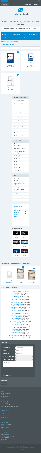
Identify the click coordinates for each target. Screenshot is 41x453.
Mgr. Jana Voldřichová (17, 332)
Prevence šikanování (5, 434)
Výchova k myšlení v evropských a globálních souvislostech (19, 189)
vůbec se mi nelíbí (17, 218)
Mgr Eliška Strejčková (17, 318)
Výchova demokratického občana (20, 184)
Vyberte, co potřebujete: (8, 359)
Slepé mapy (17, 109)
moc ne (15, 216)
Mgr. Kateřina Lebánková (17, 337)
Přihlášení (4, 1)
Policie (10, 65)
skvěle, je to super (17, 210)
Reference (3, 394)
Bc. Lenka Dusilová (16, 296)
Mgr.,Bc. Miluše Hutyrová (17, 305)
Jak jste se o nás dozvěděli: (9, 356)
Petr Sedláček (16, 293)
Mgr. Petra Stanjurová (17, 312)
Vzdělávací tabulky (18, 103)
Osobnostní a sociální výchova (19, 179)
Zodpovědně (4, 439)
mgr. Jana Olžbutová (17, 298)
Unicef (2, 413)
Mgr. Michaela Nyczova (17, 329)
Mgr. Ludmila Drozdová (16, 302)
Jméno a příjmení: (7, 347)
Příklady (3, 440)
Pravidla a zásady (5, 427)
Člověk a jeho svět (18, 155)
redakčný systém (19, 447)
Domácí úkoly (17, 132)
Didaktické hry (17, 112)
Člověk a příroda (18, 158)
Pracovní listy (17, 115)
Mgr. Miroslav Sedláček (17, 315)
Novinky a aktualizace (19, 100)
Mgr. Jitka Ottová (17, 330)
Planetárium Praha (5, 417)
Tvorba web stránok (11, 447)
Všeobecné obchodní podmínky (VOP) (10, 406)
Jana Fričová (17, 327)
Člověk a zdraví (17, 167)
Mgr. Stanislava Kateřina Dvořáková (17, 335)
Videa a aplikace (18, 106)
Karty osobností (17, 124)
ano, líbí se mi (16, 212)
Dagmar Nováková (17, 333)
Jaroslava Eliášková (17, 313)
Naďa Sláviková (17, 323)
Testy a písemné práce (19, 118)
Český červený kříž (5, 412)
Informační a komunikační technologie (20, 152)
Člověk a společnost (18, 161)
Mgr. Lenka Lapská (16, 291)
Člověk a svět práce (18, 164)
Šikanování (3, 426)
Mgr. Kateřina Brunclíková (17, 304)
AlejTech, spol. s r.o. (30, 447)
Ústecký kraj (32, 282)
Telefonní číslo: (6, 353)
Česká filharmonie (5, 415)
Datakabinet (3, 41)
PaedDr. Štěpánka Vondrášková (17, 321)
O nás (2, 391)
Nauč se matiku (4, 437)
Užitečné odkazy (4, 403)
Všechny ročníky (26, 47)
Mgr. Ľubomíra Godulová (17, 326)
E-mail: (4, 350)
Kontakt (2, 397)
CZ (39, 1)
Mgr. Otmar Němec (16, 301)
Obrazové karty (17, 121)
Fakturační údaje (4, 396)
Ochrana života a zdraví (6, 424)
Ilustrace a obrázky (18, 129)
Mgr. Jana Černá (17, 319)
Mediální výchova (18, 199)
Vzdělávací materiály (5, 393)
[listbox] (10, 47)
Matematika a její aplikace (20, 148)
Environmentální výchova (20, 197)
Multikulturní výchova (19, 194)
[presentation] (14, 370)
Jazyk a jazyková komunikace (18, 144)
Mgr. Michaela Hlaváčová (17, 307)
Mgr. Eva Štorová (17, 294)
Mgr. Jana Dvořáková (17, 308)
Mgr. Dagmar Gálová (17, 324)
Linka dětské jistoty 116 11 (7, 436)
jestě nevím (16, 214)
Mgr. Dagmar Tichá (16, 299)
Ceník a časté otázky (5, 404)
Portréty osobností (18, 126)
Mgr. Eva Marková (17, 316)
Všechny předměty (6, 47)
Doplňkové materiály (19, 135)
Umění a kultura (18, 170)
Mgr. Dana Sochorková (16, 310)
